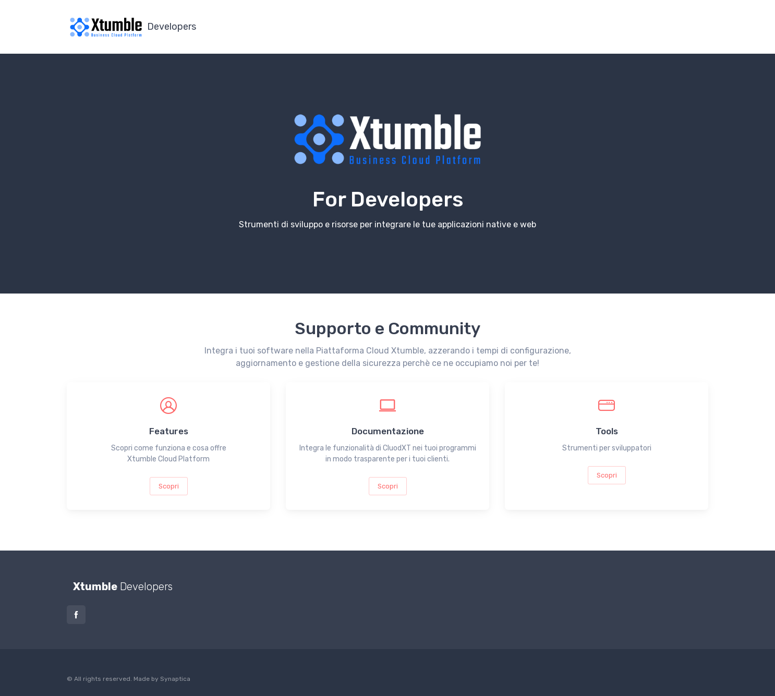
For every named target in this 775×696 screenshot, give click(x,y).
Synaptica (175, 678)
